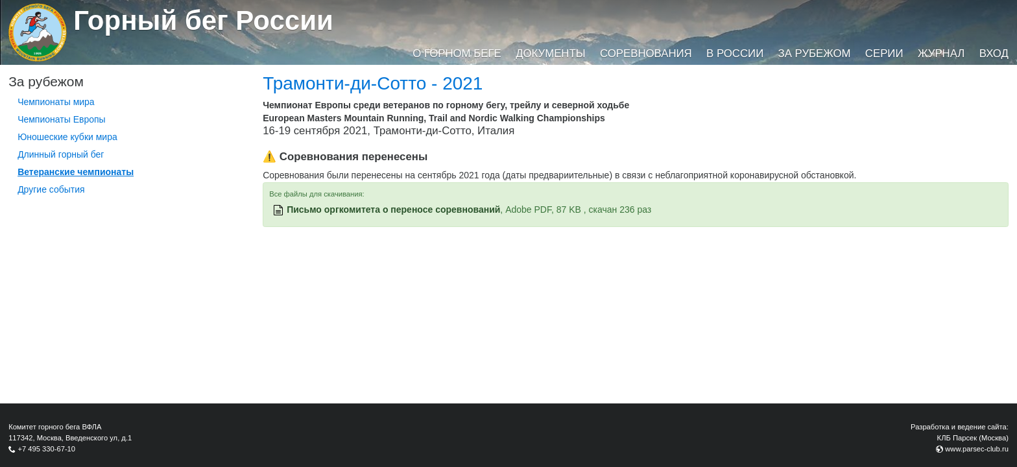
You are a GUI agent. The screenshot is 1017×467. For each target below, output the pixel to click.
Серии (884, 53)
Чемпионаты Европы (62, 119)
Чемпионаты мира (56, 102)
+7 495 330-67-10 (46, 449)
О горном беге (457, 53)
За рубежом (814, 53)
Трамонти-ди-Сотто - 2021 (373, 83)
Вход (994, 53)
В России (734, 53)
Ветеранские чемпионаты (76, 172)
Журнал (941, 53)
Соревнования (646, 53)
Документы (550, 53)
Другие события (51, 189)
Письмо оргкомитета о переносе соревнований (393, 209)
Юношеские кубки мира (67, 137)
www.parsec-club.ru (977, 449)
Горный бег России (203, 20)
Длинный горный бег (61, 154)
